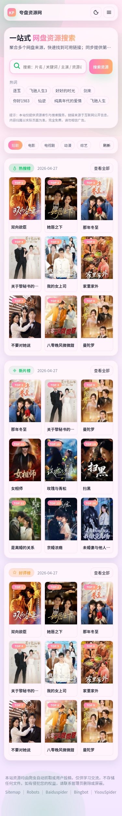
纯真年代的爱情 (68, 100)
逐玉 (17, 90)
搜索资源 (101, 66)
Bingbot (81, 792)
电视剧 (49, 145)
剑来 (87, 90)
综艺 (84, 145)
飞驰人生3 (38, 90)
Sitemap (12, 792)
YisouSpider (105, 792)
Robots (33, 792)
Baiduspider (57, 792)
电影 (31, 145)
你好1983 (21, 100)
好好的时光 (65, 90)
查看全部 (102, 168)
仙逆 (42, 100)
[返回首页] (24, 12)
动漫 (67, 145)
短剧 (15, 145)
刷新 (106, 145)
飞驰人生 (98, 100)
